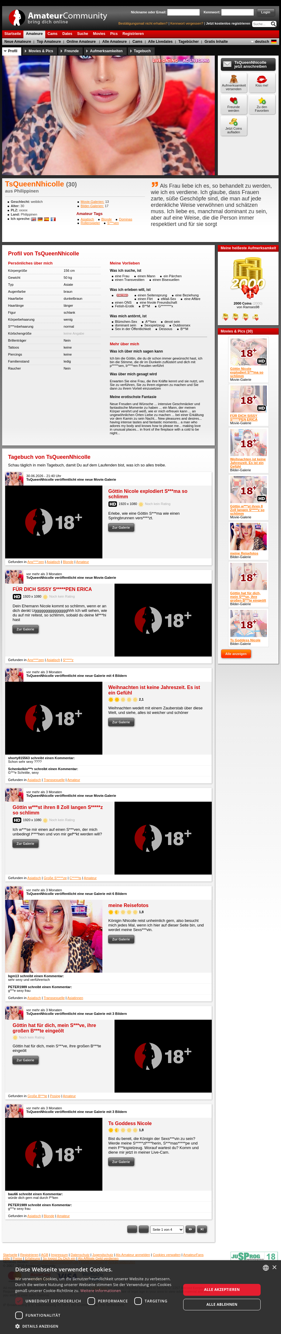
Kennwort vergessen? (186, 23)
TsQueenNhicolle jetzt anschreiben (251, 64)
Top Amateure (49, 41)
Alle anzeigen (236, 654)
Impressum (59, 1255)
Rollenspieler (90, 223)
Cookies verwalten (166, 1255)
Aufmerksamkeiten (106, 51)
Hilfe (6, 1258)
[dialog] (140, 1297)
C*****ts (75, 878)
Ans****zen (35, 562)
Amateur (82, 562)
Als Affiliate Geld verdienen (98, 1258)
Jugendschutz (102, 1255)
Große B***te (37, 1096)
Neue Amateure (18, 41)
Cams (137, 41)
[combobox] (266, 1268)
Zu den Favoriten (262, 108)
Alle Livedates (160, 41)
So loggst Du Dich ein (59, 1258)
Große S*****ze (55, 878)
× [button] (274, 1267)
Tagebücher (188, 41)
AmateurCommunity (61, 15)
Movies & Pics (41, 51)
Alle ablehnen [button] (221, 1304)
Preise (17, 1258)
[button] (95, 1325)
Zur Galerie (121, 527)
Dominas (125, 219)
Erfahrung (32, 1258)
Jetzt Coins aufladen (233, 130)
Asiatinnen (75, 998)
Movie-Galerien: (93, 201)
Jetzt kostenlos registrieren (228, 23)
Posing (55, 1096)
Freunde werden (234, 108)
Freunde (71, 51)
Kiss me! (261, 85)
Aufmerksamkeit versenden (234, 87)
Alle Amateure (114, 41)
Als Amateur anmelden (133, 1255)
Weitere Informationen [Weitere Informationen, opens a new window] (101, 1290)
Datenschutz (79, 1255)
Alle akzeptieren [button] (222, 1289)
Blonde (106, 219)
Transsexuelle (54, 780)
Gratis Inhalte (216, 41)
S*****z (68, 660)
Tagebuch (142, 51)
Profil (13, 51)
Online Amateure (81, 41)
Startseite (10, 1255)
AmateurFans (193, 1255)
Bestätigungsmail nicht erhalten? (143, 23)
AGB (44, 1255)
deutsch (262, 41)
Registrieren (29, 1255)
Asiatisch (87, 219)
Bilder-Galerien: (92, 206)
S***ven (113, 223)
